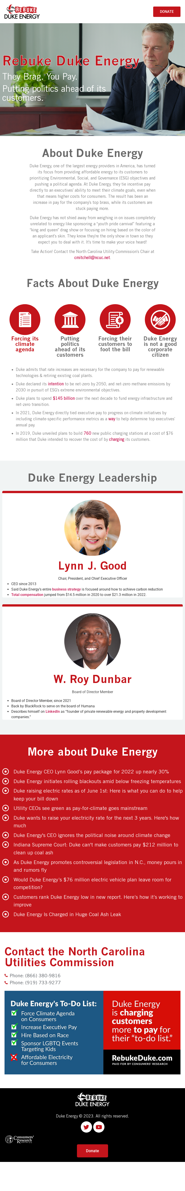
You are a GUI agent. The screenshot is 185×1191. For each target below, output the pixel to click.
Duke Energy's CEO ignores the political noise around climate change (92, 835)
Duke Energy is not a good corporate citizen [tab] (160, 331)
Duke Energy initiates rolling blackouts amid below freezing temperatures (97, 781)
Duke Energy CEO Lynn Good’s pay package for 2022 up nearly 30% (91, 771)
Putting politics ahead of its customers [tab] (70, 331)
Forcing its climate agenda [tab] (24, 328)
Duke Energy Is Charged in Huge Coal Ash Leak (67, 914)
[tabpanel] (92, 405)
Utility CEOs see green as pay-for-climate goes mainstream (80, 808)
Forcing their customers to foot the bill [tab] (115, 328)
